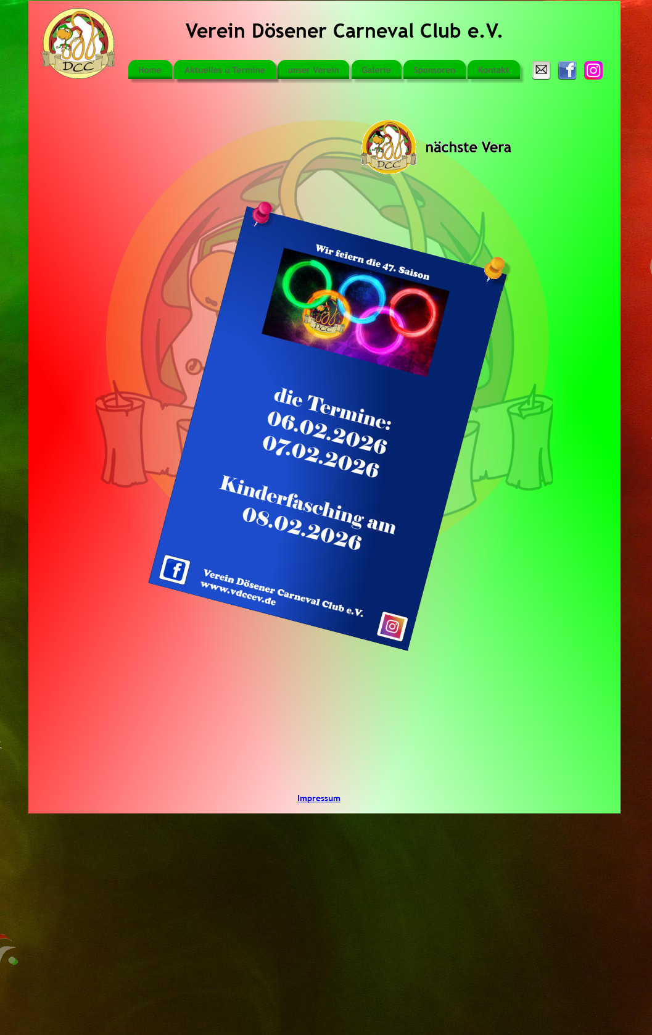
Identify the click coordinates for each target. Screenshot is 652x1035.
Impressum (318, 798)
